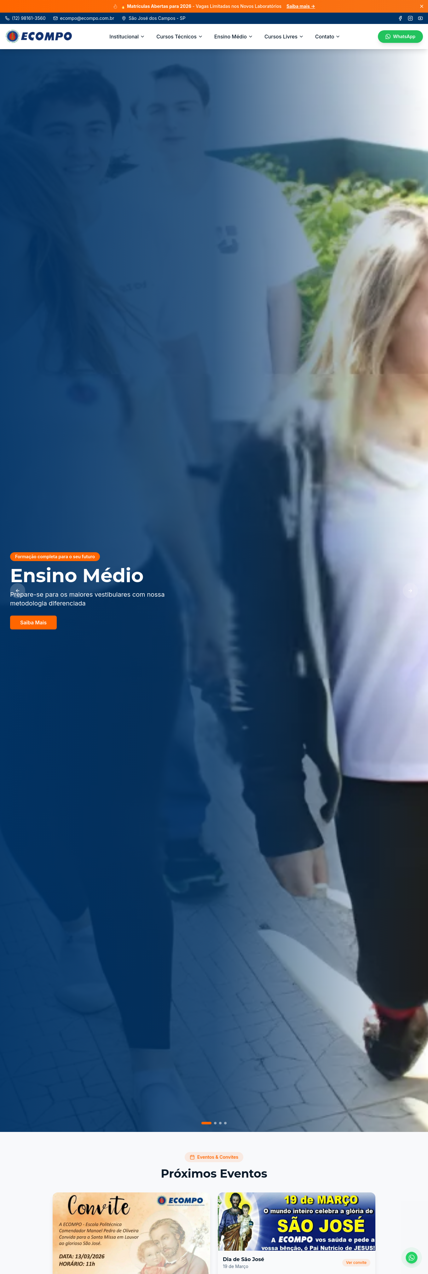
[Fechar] (421, 6)
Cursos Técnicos (179, 36)
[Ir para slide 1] (206, 1123)
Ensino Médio (233, 36)
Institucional (127, 36)
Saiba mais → (300, 6)
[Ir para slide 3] (220, 1123)
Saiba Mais (33, 625)
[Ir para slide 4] (225, 1123)
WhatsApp (400, 36)
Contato (328, 36)
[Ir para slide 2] (215, 1123)
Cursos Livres (284, 36)
